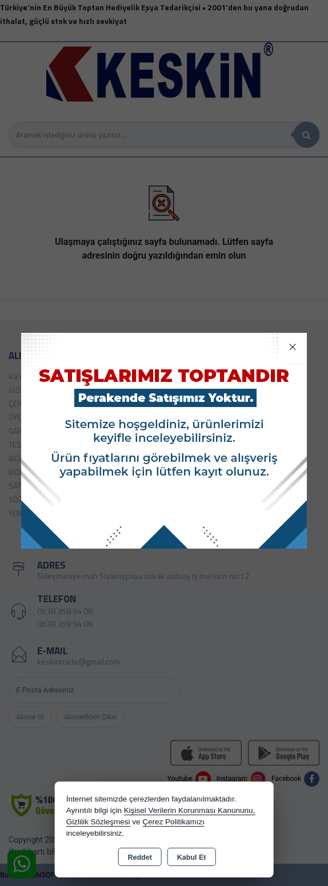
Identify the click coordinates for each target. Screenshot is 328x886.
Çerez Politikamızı (173, 821)
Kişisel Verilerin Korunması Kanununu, (189, 810)
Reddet (139, 857)
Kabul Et (191, 857)
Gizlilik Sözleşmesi (98, 821)
